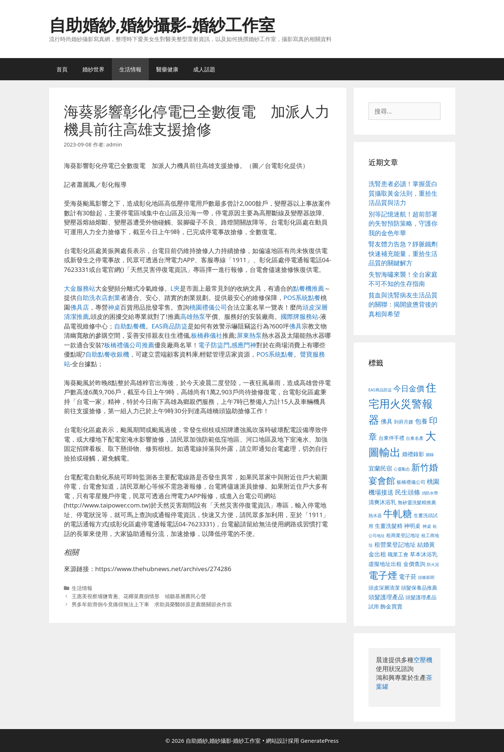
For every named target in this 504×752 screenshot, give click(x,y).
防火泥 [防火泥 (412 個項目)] (433, 564)
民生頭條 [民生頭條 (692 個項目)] (407, 492)
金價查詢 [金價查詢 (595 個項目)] (414, 563)
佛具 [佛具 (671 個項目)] (386, 421)
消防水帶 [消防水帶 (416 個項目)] (430, 493)
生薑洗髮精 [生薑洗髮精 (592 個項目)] (388, 525)
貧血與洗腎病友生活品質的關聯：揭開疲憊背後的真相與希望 (403, 304)
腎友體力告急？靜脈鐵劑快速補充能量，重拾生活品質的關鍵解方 (403, 253)
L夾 (175, 288)
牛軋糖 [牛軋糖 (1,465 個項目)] (397, 513)
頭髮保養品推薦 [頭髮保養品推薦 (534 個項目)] (419, 587)
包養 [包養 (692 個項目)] (421, 421)
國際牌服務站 (299, 316)
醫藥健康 (167, 69)
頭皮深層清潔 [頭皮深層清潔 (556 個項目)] (384, 587)
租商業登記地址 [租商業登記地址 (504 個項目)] (403, 535)
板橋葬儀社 (206, 335)
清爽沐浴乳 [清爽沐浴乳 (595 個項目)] (382, 502)
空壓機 (423, 659)
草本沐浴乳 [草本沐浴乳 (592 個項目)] (424, 554)
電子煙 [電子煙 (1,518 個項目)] (382, 575)
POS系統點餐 (302, 297)
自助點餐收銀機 (107, 354)
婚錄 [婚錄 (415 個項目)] (430, 454)
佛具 (295, 326)
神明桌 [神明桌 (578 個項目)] (412, 525)
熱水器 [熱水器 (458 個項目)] (375, 515)
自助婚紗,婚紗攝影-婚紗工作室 (162, 24)
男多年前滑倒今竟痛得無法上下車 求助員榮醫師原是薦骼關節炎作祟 (152, 604)
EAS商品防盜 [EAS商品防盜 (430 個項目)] (380, 389)
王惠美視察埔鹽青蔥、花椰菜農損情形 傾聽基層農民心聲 (139, 596)
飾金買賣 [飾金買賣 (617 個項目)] (391, 606)
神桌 (114, 307)
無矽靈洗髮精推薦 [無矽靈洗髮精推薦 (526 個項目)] (417, 502)
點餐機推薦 (308, 288)
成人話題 (204, 69)
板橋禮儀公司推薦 (129, 345)
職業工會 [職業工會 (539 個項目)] (398, 554)
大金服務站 (79, 288)
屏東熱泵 (249, 335)
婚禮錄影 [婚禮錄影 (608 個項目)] (413, 454)
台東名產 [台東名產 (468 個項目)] (415, 438)
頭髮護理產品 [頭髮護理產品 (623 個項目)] (386, 597)
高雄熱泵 (192, 316)
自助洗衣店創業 (98, 297)
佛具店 (79, 307)
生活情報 (130, 69)
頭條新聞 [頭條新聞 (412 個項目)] (426, 577)
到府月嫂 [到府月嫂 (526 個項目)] (403, 421)
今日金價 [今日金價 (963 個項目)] (408, 388)
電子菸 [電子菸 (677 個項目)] (407, 576)
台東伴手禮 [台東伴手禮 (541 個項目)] (391, 437)
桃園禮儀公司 (208, 307)
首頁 (62, 69)
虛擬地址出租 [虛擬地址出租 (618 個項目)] (385, 563)
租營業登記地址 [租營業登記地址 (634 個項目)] (395, 544)
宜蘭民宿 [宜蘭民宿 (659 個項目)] (380, 468)
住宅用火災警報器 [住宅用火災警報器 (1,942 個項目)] (402, 403)
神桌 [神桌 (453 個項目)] (426, 526)
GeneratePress (320, 740)
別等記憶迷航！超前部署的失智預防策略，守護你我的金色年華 (403, 223)
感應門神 (243, 345)
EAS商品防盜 (170, 326)
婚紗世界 (93, 69)
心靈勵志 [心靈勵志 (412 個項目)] (402, 469)
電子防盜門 (214, 345)
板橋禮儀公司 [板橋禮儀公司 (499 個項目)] (411, 482)
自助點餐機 (129, 326)
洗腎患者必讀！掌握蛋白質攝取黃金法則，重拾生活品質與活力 (403, 193)
